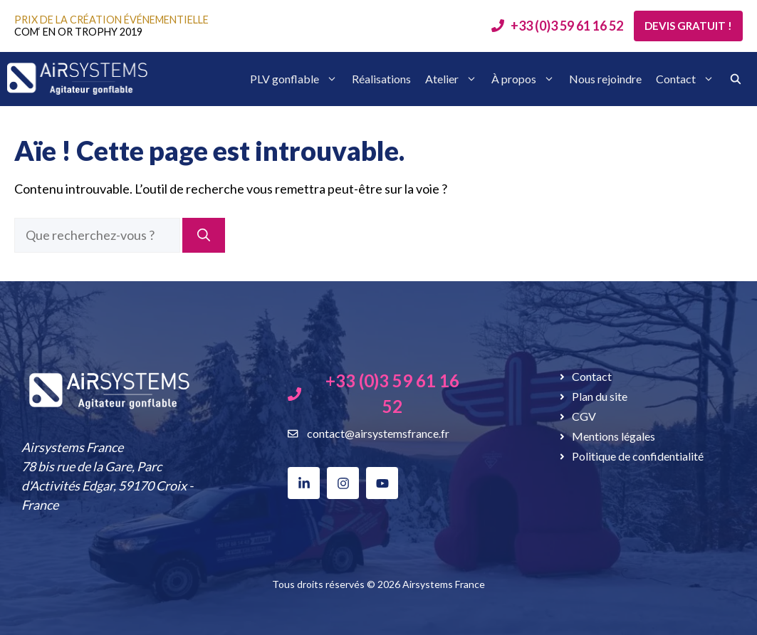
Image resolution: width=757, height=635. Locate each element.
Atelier (451, 79)
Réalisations (381, 78)
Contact (685, 79)
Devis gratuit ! (688, 25)
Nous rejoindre (605, 78)
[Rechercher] (203, 235)
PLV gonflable (294, 79)
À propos (523, 79)
